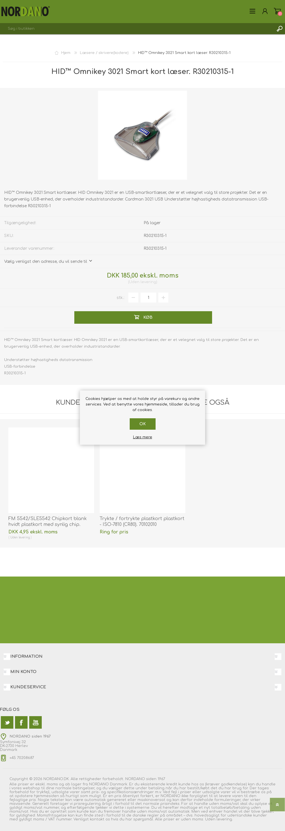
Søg (279, 28)
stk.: (120, 298)
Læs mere (142, 437)
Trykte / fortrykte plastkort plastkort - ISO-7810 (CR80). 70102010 (142, 521)
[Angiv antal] (148, 298)
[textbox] (137, 28)
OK (142, 424)
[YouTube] (35, 722)
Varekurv (277, 11)
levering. (225, 819)
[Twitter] (7, 722)
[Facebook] (21, 722)
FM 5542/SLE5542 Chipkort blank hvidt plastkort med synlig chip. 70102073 (47, 524)
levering (148, 282)
